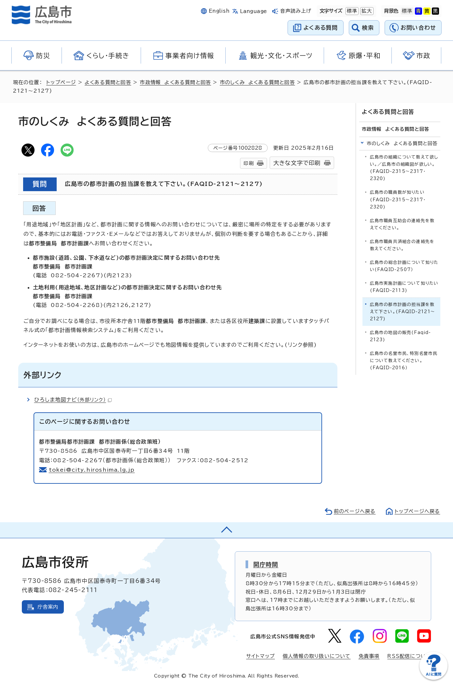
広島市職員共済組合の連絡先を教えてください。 (402, 245)
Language (253, 11)
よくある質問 (321, 27)
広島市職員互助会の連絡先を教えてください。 (402, 224)
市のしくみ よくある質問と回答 (257, 82)
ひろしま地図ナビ (73, 399)
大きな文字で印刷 (297, 163)
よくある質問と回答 (108, 82)
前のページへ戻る (355, 511)
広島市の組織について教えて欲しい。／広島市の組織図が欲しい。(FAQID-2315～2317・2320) (404, 168)
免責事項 (369, 656)
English (219, 10)
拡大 (366, 11)
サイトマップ (260, 656)
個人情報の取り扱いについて (317, 656)
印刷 (248, 163)
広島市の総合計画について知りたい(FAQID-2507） (404, 266)
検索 (368, 27)
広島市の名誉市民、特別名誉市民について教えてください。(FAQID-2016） (404, 360)
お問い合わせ (418, 27)
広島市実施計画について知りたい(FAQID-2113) (404, 287)
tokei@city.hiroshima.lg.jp (92, 469)
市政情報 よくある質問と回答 (175, 82)
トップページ (61, 82)
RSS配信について (409, 656)
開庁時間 (265, 564)
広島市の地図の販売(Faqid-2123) (400, 336)
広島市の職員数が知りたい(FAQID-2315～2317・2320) (398, 199)
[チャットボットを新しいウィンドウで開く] (433, 678)
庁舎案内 (48, 606)
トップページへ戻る (417, 511)
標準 (351, 11)
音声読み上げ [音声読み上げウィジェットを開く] (296, 10)
